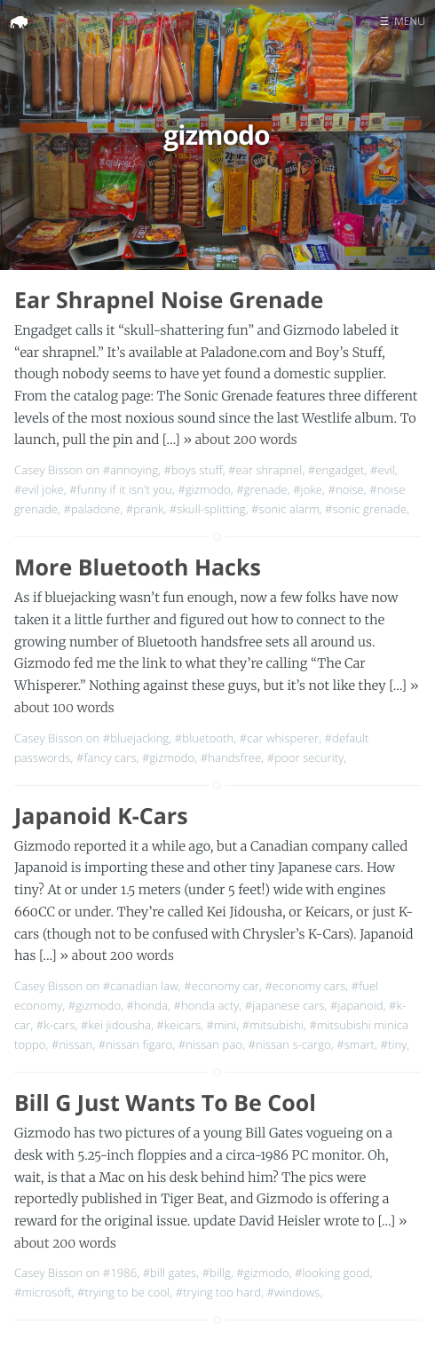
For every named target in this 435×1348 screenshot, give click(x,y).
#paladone (91, 509)
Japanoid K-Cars (101, 816)
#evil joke (39, 489)
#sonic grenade (366, 509)
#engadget (336, 470)
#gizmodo (204, 489)
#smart (355, 1044)
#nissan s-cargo (290, 1044)
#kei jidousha (116, 1025)
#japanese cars (285, 1005)
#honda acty (206, 1005)
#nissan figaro (136, 1044)
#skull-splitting (208, 509)
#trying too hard (218, 1292)
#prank (145, 509)
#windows (293, 1292)
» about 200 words (240, 440)
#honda (148, 1005)
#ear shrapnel (265, 470)
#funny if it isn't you (120, 489)
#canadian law (140, 986)
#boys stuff (193, 470)
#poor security (305, 757)
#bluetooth (204, 738)
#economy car (221, 986)
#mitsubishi (273, 1025)
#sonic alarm (285, 509)
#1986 (120, 1273)
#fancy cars (106, 757)
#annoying (131, 470)
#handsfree (231, 757)
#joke (307, 489)
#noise (345, 489)
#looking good (332, 1273)
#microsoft (43, 1292)
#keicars (178, 1025)
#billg (216, 1273)
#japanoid (357, 1005)
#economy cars (305, 986)
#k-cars (55, 1025)
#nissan (71, 1044)
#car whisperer (280, 738)
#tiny (393, 1044)
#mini (221, 1025)
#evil (382, 470)
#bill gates (170, 1273)
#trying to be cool (123, 1292)
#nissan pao (210, 1044)
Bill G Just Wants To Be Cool (165, 1103)
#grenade (262, 489)
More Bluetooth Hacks (137, 567)
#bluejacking (136, 738)
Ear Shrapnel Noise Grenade (168, 300)
